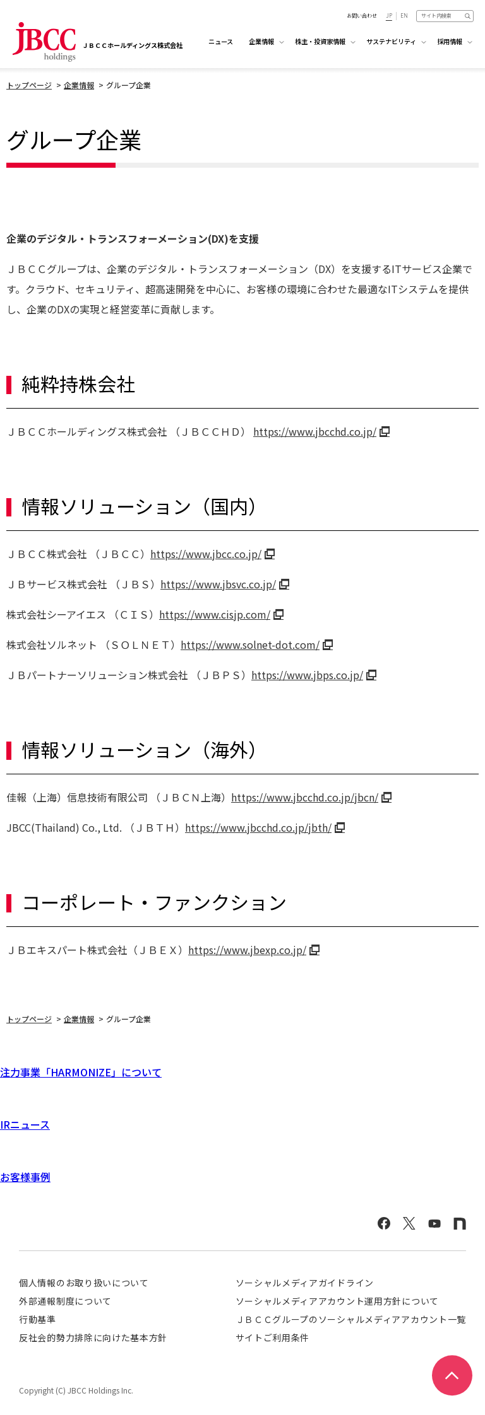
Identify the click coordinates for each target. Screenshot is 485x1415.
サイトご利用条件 (273, 1337)
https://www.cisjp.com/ (214, 614)
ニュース (220, 41)
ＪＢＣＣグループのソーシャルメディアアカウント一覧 (351, 1319)
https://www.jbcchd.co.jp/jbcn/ (304, 797)
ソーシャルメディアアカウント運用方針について (337, 1301)
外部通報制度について (65, 1301)
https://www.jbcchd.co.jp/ (314, 431)
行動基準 (37, 1319)
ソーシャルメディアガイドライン (305, 1282)
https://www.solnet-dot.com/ (250, 644)
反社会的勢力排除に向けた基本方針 (93, 1337)
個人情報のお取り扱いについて (84, 1282)
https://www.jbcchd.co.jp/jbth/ (258, 827)
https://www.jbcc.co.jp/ (205, 553)
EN (404, 15)
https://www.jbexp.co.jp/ (247, 949)
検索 (468, 16)
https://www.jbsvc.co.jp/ (218, 583)
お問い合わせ (362, 15)
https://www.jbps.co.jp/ (307, 674)
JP (389, 15)
